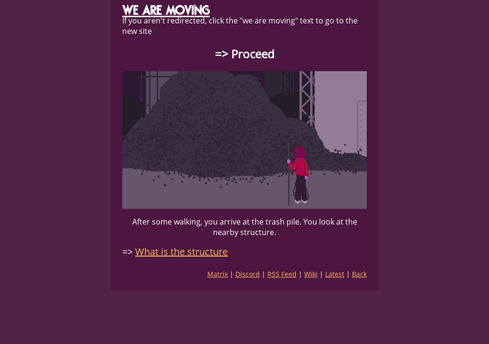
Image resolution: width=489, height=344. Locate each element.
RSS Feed (282, 274)
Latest (334, 274)
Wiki (311, 274)
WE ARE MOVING (166, 10)
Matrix (217, 274)
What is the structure (181, 251)
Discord (247, 274)
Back (359, 274)
